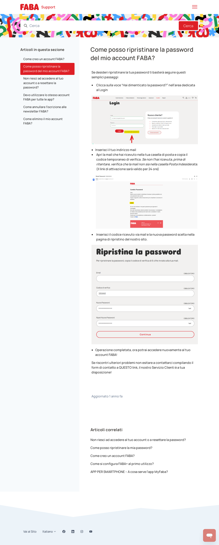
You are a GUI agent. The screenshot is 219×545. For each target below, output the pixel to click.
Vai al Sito (29, 531)
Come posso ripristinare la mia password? (121, 448)
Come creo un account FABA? (112, 456)
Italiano (49, 531)
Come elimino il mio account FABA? (43, 121)
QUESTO (125, 367)
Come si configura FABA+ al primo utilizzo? (122, 464)
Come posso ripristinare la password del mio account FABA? (46, 68)
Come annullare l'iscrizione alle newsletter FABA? (45, 109)
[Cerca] (109, 25)
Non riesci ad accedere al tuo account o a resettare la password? (138, 440)
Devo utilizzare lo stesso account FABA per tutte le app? (46, 97)
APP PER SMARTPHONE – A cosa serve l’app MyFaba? (129, 472)
